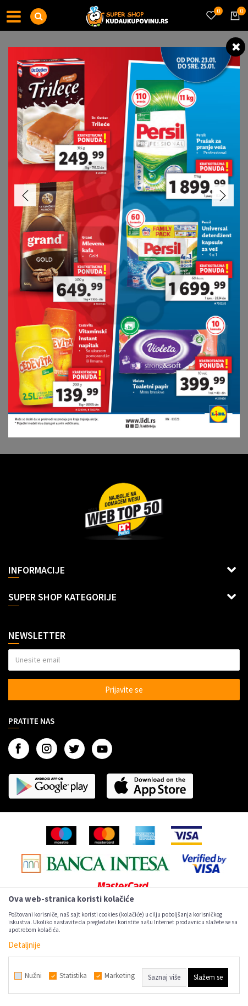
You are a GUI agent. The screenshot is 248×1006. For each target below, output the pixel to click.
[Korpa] (233, 26)
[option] (124, 242)
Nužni (33, 976)
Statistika (73, 976)
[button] (38, 16)
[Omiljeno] (211, 9)
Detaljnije (24, 945)
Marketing (119, 976)
